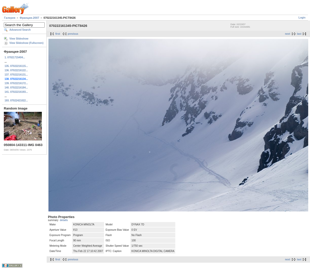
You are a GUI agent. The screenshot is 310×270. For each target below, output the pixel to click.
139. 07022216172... (16, 83)
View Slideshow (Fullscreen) (26, 43)
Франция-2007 (29, 17)
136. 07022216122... (16, 70)
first (57, 33)
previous (73, 33)
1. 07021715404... (15, 57)
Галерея (9, 17)
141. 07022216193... (16, 92)
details (64, 220)
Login (302, 17)
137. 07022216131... (16, 74)
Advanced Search (20, 29)
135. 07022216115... (16, 66)
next (287, 33)
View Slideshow (18, 38)
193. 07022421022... (16, 100)
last (299, 33)
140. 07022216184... (16, 87)
